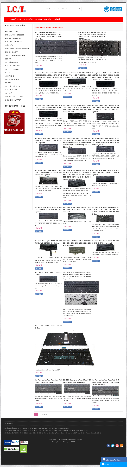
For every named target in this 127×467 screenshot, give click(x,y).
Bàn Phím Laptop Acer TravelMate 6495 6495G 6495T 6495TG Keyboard (77, 381)
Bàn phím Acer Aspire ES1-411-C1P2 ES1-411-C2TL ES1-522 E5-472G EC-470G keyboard (48, 140)
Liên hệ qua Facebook (111, 460)
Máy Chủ (8, 93)
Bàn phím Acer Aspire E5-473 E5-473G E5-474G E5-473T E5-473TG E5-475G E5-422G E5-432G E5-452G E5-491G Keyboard (105, 211)
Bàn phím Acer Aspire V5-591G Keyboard (48, 273)
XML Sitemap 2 (73, 439)
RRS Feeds (74, 442)
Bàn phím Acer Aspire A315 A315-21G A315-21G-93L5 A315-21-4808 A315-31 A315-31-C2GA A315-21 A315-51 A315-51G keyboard (48, 36)
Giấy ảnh (8, 83)
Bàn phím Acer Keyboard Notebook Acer (49, 27)
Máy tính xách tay (12, 69)
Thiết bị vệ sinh (11, 90)
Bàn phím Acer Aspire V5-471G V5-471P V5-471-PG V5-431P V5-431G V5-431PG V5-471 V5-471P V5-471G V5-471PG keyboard (92, 36)
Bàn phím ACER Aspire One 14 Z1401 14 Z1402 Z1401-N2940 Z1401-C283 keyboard (77, 210)
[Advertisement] (17, 173)
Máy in (7, 73)
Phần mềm (9, 45)
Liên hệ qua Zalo (108, 465)
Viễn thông (9, 76)
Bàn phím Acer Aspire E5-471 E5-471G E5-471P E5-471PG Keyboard (105, 242)
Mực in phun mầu (12, 79)
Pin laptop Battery (13, 38)
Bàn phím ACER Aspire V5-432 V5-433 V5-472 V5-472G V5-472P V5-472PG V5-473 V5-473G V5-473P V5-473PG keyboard (105, 108)
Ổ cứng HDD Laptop (13, 100)
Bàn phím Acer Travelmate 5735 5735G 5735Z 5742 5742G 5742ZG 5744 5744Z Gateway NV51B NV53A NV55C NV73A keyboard (48, 76)
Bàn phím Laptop (11, 31)
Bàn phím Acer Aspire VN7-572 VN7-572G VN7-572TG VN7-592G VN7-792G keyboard (48, 210)
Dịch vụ (8, 59)
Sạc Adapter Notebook (14, 35)
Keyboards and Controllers (17, 49)
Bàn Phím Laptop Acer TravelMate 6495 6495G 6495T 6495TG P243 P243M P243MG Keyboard (105, 382)
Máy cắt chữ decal (13, 86)
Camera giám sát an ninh (15, 55)
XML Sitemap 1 (62, 439)
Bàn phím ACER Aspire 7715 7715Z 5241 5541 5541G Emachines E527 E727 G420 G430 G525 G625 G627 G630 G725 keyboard (77, 108)
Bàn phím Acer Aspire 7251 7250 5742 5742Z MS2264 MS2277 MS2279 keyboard (105, 173)
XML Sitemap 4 (65, 442)
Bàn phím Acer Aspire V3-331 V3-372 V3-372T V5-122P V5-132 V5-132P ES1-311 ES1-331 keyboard (48, 173)
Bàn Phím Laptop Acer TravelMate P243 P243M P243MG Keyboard (48, 381)
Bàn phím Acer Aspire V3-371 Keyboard (48, 327)
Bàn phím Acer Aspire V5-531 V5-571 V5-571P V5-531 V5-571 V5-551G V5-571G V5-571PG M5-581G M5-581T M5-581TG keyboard (105, 141)
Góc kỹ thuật (15, 19)
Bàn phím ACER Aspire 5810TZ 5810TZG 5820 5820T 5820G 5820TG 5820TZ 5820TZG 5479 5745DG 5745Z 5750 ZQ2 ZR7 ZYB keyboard (105, 76)
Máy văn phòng (11, 62)
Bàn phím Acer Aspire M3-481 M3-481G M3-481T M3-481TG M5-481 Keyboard (48, 242)
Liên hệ (57, 19)
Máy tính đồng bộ (12, 66)
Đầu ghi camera (11, 52)
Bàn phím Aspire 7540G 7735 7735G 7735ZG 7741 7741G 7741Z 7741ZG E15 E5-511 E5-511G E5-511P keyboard (77, 75)
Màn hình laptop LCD (13, 42)
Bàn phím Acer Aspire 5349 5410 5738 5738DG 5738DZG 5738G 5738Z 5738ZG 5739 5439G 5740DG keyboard (48, 107)
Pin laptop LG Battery (14, 97)
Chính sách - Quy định (33, 19)
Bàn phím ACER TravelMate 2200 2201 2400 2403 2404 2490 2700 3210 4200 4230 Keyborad (77, 243)
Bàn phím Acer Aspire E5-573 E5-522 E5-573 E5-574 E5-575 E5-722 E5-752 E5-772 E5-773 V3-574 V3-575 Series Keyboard (77, 275)
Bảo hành (48, 19)
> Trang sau (43, 414)
